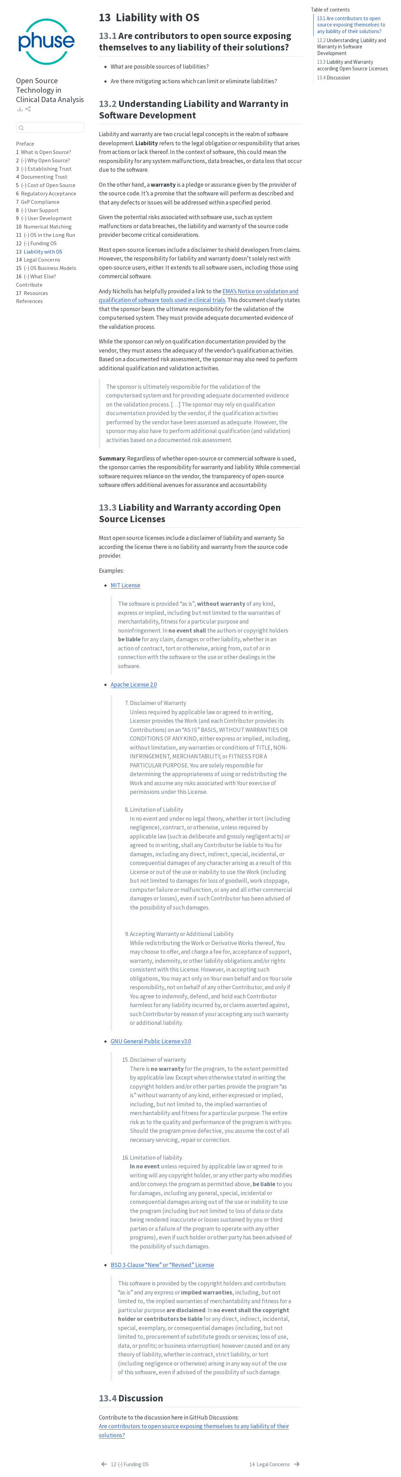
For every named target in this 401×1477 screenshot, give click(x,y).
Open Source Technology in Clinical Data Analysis (50, 90)
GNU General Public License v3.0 (151, 1041)
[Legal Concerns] (275, 1464)
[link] (20, 109)
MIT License (125, 585)
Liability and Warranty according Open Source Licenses (352, 65)
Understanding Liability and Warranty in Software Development (351, 46)
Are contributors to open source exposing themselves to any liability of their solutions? (351, 24)
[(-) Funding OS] (124, 1464)
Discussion (333, 77)
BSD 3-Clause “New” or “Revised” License (162, 1265)
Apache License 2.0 (134, 684)
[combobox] (50, 127)
